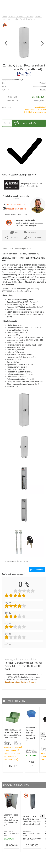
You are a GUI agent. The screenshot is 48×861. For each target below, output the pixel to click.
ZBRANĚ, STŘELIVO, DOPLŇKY (20, 16)
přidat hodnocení (37, 569)
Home (4, 16)
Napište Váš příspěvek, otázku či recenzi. (20, 682)
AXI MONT (6, 834)
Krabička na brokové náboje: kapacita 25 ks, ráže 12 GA (31, 734)
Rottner (43, 89)
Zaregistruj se (25, 183)
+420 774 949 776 (16, 204)
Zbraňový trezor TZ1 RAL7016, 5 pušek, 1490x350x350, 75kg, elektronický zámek (32, 820)
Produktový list (13, 561)
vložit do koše (25, 123)
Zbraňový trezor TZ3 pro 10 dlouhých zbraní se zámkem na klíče (11, 819)
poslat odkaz (11, 237)
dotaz (14, 232)
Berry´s (28, 752)
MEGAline (7, 744)
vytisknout (30, 232)
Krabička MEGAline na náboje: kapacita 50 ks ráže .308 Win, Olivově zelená (12, 733)
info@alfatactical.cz (16, 208)
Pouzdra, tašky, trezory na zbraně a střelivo (22, 17)
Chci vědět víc (32, 186)
